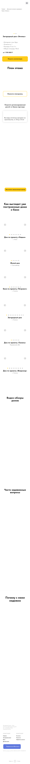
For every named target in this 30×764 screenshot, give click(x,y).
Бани (4, 739)
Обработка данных (20, 739)
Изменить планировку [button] (15, 94)
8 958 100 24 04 (7, 729)
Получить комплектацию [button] (15, 59)
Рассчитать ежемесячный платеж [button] (15, 189)
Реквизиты (18, 737)
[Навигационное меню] (27, 3)
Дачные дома (6, 741)
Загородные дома (7, 737)
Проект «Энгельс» (5, 10)
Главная (3, 9)
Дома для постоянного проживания (14, 9)
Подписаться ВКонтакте (12, 746)
